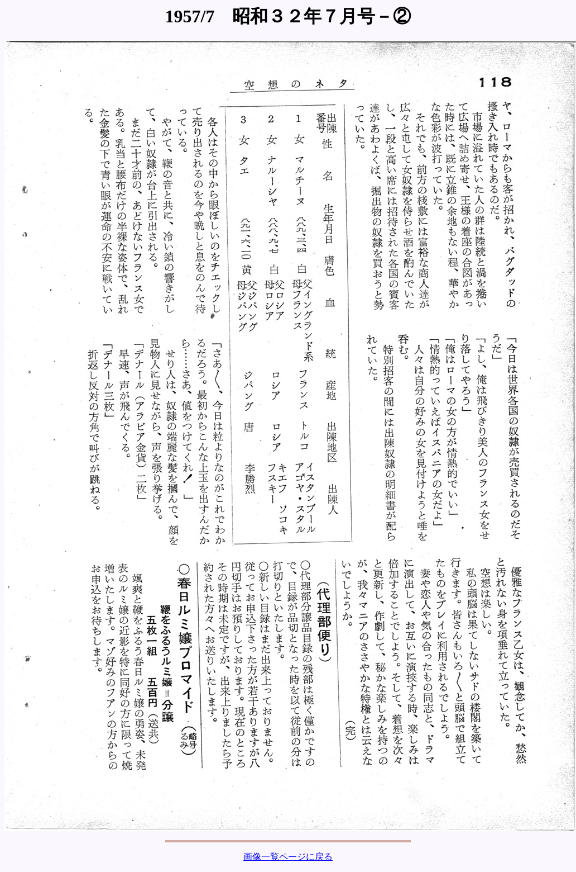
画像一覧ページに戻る (288, 856)
